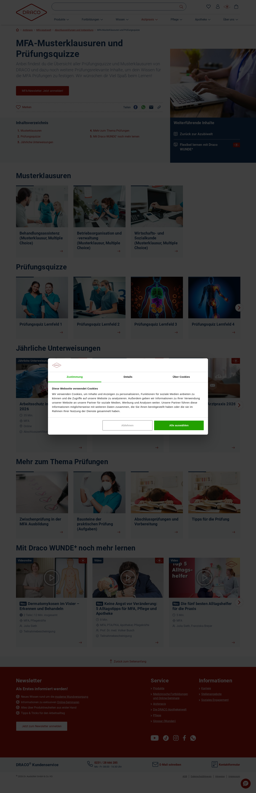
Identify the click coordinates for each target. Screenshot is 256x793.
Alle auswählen (178, 425)
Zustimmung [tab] (75, 376)
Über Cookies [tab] (181, 376)
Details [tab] (128, 376)
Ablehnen (127, 425)
